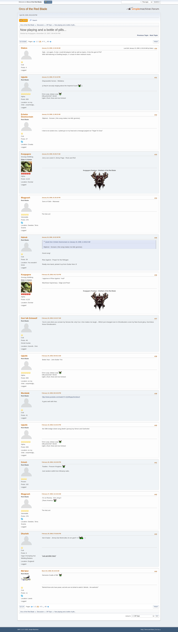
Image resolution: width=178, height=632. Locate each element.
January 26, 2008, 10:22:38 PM (51, 237)
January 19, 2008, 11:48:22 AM (51, 114)
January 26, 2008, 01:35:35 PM (51, 197)
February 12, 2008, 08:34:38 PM (51, 393)
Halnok (24, 237)
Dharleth (25, 534)
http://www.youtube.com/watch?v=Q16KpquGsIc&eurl (61, 397)
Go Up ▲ (158, 629)
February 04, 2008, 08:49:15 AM (51, 355)
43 (48, 41)
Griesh (24, 462)
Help (142, 629)
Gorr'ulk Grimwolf (29, 318)
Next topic (154, 35)
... (46, 41)
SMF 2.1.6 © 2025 (22, 629)
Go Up (22, 606)
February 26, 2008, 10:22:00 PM (51, 462)
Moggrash (25, 198)
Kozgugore (26, 154)
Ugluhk (24, 77)
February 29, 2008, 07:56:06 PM (51, 533)
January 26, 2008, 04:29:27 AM (51, 154)
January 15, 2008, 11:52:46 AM (51, 48)
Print (156, 41)
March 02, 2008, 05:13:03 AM (50, 571)
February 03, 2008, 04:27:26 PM (51, 274)
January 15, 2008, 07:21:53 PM (51, 77)
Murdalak (25, 393)
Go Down (23, 41)
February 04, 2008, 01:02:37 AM (51, 318)
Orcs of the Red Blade (33, 8)
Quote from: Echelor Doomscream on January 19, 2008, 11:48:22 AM (67, 242)
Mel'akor (25, 571)
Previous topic (142, 35)
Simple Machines (33, 629)
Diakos (24, 48)
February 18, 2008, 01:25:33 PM (51, 425)
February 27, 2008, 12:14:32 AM (51, 494)
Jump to (128, 616)
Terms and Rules (149, 629)
